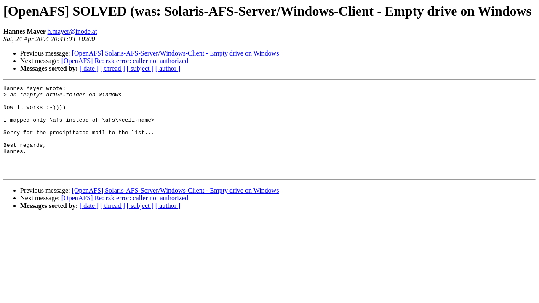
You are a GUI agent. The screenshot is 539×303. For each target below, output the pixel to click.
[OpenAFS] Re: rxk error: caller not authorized (124, 60)
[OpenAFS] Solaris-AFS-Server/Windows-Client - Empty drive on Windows (175, 53)
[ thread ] (112, 68)
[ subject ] (140, 68)
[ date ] (89, 68)
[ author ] (168, 68)
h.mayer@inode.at (72, 31)
